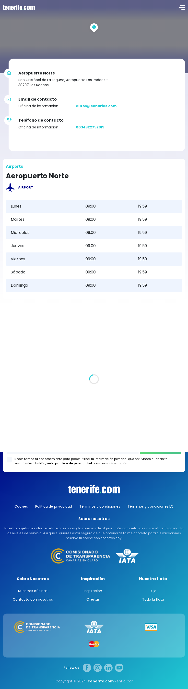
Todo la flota (153, 599)
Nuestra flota (153, 579)
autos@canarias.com (96, 106)
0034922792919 (90, 127)
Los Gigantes (94, 428)
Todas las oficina (18, 371)
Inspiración (93, 579)
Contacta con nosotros (33, 599)
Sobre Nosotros (33, 579)
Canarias (94, 489)
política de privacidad (73, 463)
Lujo (153, 590)
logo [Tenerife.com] (18, 7)
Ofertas (93, 599)
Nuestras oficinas (32, 590)
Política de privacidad (53, 506)
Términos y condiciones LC (151, 506)
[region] (94, 36)
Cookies (21, 506)
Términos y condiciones (99, 506)
